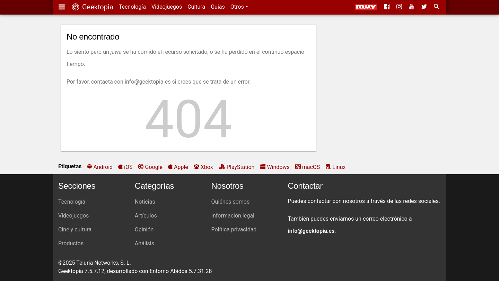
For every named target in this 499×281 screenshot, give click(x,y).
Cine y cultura (74, 229)
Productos (71, 243)
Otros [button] (237, 6)
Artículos (146, 215)
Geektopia (92, 7)
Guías (218, 6)
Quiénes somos (230, 201)
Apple (181, 167)
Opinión (144, 229)
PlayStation (241, 167)
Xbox (207, 167)
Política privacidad (234, 229)
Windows (278, 167)
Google (154, 167)
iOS (128, 167)
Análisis (144, 243)
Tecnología (132, 6)
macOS (311, 167)
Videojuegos (166, 6)
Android (103, 167)
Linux (338, 167)
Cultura (196, 6)
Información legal (232, 215)
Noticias (145, 201)
